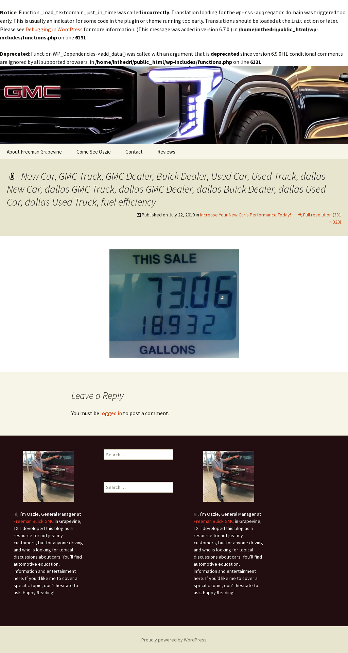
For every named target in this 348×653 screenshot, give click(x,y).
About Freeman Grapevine (34, 151)
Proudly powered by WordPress (174, 639)
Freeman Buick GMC (34, 520)
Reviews (166, 151)
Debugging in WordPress (54, 28)
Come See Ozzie (93, 151)
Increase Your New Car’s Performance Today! (245, 214)
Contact (134, 151)
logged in (111, 412)
